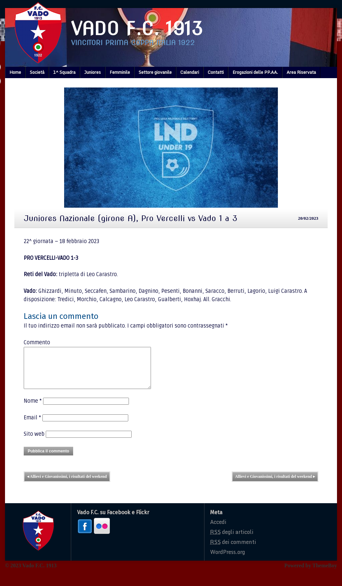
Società (37, 72)
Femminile (120, 72)
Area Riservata (301, 72)
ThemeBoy (324, 573)
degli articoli (231, 540)
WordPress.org (227, 560)
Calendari (189, 72)
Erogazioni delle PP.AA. (255, 72)
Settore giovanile (155, 72)
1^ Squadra (64, 72)
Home (15, 72)
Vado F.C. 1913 (137, 28)
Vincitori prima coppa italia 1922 (133, 43)
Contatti (216, 72)
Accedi (218, 530)
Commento (37, 342)
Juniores (92, 72)
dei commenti (233, 550)
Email (32, 425)
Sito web (34, 442)
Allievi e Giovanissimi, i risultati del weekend (67, 484)
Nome (33, 409)
